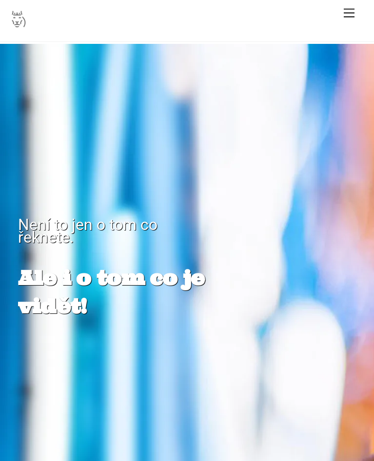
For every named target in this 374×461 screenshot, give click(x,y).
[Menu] (349, 13)
